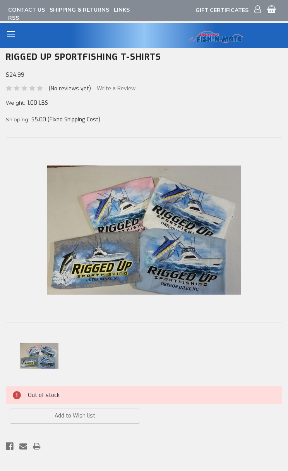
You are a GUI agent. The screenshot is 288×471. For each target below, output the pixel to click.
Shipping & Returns (79, 9)
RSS (13, 17)
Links (122, 9)
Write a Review (116, 88)
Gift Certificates (222, 10)
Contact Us (26, 9)
